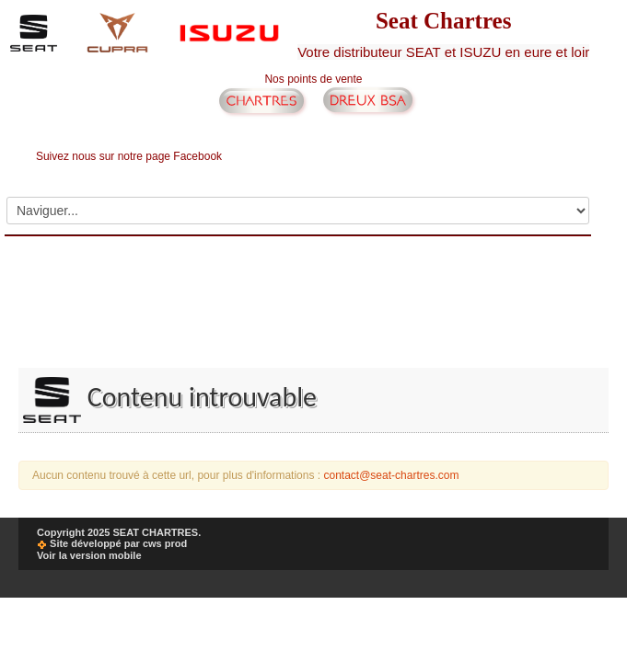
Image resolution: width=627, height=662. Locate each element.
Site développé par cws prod (112, 543)
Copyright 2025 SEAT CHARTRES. (119, 532)
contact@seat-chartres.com (391, 475)
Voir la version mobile (89, 555)
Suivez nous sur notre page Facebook (129, 156)
